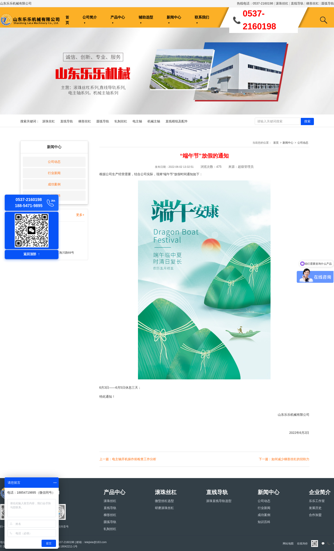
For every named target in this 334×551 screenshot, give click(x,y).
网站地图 (288, 543)
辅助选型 (146, 17)
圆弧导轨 (327, 3)
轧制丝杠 (120, 121)
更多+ (80, 215)
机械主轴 (153, 121)
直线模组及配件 (177, 121)
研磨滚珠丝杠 (164, 508)
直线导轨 (297, 3)
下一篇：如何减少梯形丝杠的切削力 (284, 459)
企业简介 (320, 492)
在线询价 (302, 543)
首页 (67, 20)
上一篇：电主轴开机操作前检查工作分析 (127, 459)
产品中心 (117, 17)
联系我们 (202, 17)
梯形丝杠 (312, 3)
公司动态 (54, 161)
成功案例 (54, 184)
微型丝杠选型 (164, 501)
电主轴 (137, 121)
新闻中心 (174, 17)
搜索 (307, 121)
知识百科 (264, 522)
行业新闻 (54, 173)
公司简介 (89, 17)
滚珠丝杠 (282, 3)
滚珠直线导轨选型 (218, 501)
